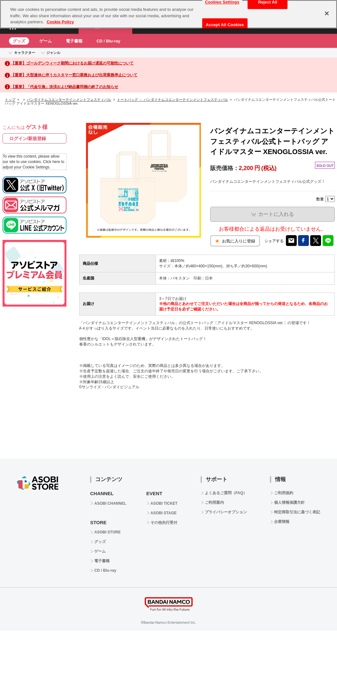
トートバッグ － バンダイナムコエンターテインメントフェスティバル (172, 99)
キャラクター (24, 53)
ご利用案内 (214, 502)
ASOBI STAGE (163, 513)
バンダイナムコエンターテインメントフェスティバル (69, 99)
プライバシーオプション (226, 512)
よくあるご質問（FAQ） (226, 493)
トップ (10, 99)
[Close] (327, 13)
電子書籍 (74, 41)
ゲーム (45, 41)
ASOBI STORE (107, 532)
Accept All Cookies (225, 24)
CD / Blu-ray (108, 41)
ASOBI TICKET (164, 503)
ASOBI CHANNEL (110, 503)
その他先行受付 (163, 522)
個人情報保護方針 (289, 502)
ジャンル (53, 53)
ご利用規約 (283, 493)
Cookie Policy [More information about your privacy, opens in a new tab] (60, 21)
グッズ (19, 41)
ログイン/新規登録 (27, 138)
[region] (168, 14)
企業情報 (281, 521)
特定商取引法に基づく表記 (297, 512)
